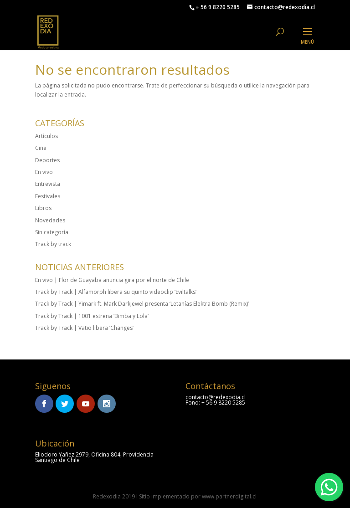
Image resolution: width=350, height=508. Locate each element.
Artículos (46, 136)
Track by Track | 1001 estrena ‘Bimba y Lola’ (92, 316)
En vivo (44, 172)
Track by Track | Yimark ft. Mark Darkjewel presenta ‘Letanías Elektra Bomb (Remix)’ (142, 304)
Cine (40, 148)
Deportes (47, 160)
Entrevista (47, 184)
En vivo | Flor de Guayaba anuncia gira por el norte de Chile (112, 280)
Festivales (47, 196)
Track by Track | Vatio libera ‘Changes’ (84, 328)
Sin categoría (51, 232)
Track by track (53, 244)
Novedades (50, 220)
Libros (43, 208)
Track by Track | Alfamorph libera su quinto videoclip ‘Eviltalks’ (115, 292)
